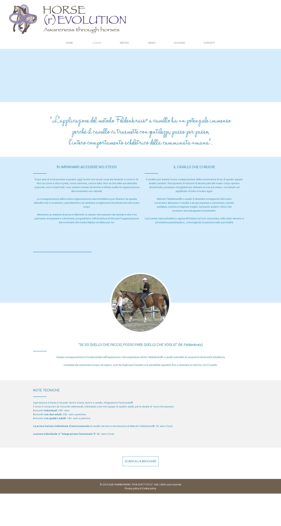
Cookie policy (149, 488)
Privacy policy (132, 488)
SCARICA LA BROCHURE (140, 461)
